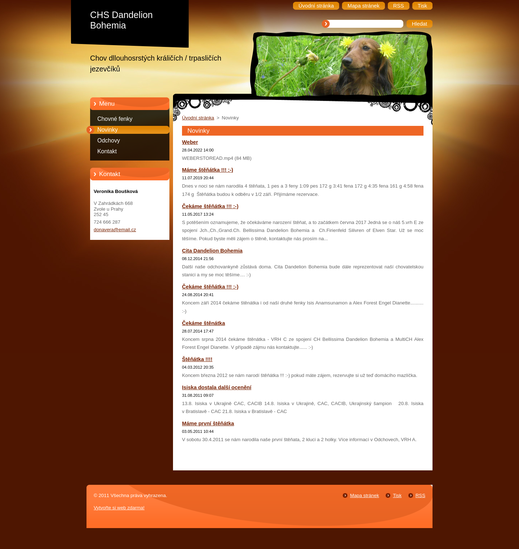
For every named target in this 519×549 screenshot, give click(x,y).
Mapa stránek (364, 495)
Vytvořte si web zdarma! (119, 507)
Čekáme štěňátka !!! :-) (210, 206)
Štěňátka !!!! (197, 359)
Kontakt (107, 151)
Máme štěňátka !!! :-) (207, 170)
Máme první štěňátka (208, 423)
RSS (420, 495)
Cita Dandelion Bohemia (212, 251)
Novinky (107, 130)
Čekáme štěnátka (203, 323)
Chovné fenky (114, 119)
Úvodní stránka (198, 117)
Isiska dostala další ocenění (216, 387)
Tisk (397, 495)
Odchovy (108, 140)
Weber (190, 142)
